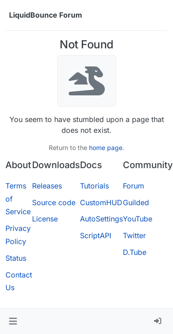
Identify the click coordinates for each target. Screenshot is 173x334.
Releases (47, 185)
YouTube (137, 218)
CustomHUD (101, 202)
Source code (53, 202)
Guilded (136, 202)
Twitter (134, 235)
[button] (13, 321)
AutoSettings (101, 218)
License (45, 218)
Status (15, 258)
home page (105, 147)
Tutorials (94, 185)
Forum (133, 185)
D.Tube (134, 252)
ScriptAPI (95, 235)
